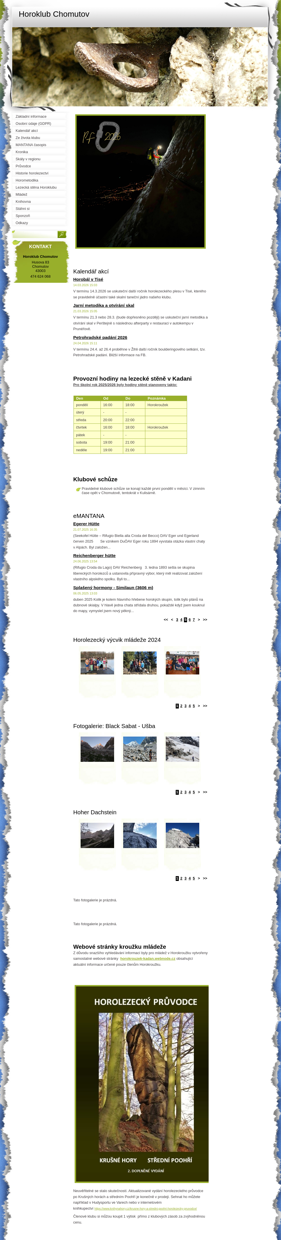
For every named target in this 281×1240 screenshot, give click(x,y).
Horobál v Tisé (88, 279)
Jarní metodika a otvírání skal (103, 305)
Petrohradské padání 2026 (100, 337)
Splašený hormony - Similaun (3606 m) (113, 587)
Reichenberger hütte (94, 555)
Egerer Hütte (86, 523)
